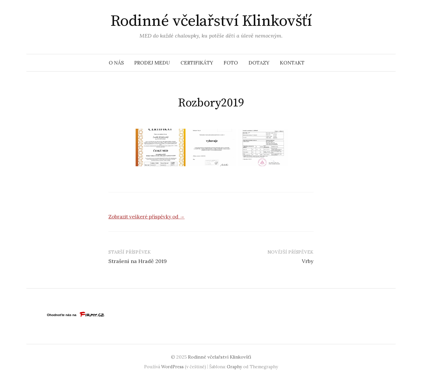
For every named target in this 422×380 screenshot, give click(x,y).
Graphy (234, 366)
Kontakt (292, 63)
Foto (231, 63)
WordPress (172, 366)
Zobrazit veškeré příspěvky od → (146, 216)
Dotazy (259, 63)
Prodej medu (152, 63)
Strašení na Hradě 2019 (137, 261)
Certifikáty (197, 63)
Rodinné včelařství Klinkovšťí (211, 21)
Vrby (308, 261)
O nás (116, 63)
